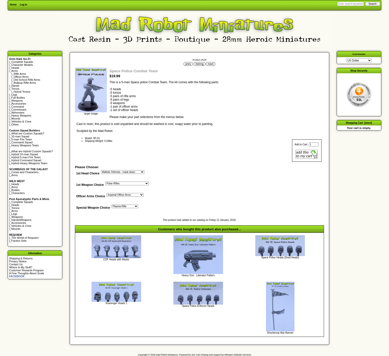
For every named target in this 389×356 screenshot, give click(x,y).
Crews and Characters (24, 172)
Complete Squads (22, 61)
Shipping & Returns (21, 258)
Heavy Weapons (21, 115)
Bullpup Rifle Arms (25, 82)
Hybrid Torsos (22, 91)
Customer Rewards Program (26, 270)
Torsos (15, 88)
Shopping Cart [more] (359, 122)
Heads (15, 67)
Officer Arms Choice (90, 196)
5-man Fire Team (21, 139)
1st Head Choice (87, 173)
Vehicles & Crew (21, 121)
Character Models (22, 64)
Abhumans (18, 112)
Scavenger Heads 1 (116, 303)
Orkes (15, 124)
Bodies (15, 190)
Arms (14, 175)
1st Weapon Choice (90, 185)
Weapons (17, 100)
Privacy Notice (18, 261)
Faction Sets (19, 240)
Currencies (359, 54)
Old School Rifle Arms (27, 79)
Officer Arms (21, 76)
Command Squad (22, 142)
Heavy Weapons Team (25, 145)
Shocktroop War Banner (280, 332)
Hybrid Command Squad (26, 160)
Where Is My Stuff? (20, 267)
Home (13, 4)
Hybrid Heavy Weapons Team (29, 163)
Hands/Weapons (21, 219)
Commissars (19, 109)
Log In (23, 4)
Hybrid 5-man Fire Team (26, 157)
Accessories (18, 103)
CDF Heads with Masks (116, 259)
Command (17, 106)
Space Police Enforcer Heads (198, 306)
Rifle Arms (20, 73)
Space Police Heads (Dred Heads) (280, 257)
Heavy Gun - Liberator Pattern (198, 275)
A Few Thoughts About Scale (26, 273)
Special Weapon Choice (93, 208)
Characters (18, 193)
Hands (15, 85)
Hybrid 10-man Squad (24, 154)
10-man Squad (20, 136)
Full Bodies (18, 97)
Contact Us (16, 264)
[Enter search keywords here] (350, 4)
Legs (14, 94)
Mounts (15, 118)
